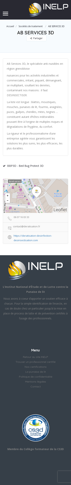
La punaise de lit (35, 371)
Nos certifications (36, 366)
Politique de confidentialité (35, 376)
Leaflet (60, 209)
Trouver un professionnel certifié (35, 362)
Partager (36, 38)
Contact (35, 386)
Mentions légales (35, 381)
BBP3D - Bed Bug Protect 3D (23, 166)
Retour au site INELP (35, 357)
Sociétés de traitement (31, 26)
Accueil (10, 26)
